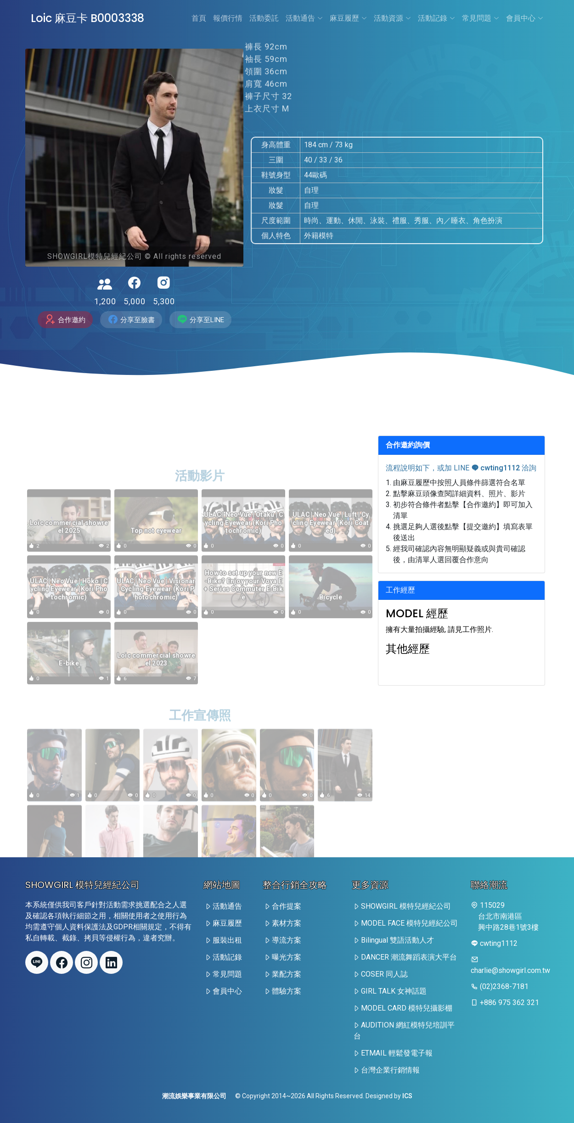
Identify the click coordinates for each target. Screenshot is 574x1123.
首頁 (198, 18)
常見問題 (480, 18)
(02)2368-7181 (504, 986)
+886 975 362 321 (509, 1002)
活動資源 (392, 18)
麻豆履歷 (348, 18)
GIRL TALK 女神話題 (394, 991)
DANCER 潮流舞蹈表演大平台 (409, 957)
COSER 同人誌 (384, 974)
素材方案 (286, 923)
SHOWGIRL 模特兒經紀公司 (406, 906)
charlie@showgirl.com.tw (510, 970)
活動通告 (304, 18)
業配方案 (286, 974)
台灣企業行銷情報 (390, 1070)
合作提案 (286, 906)
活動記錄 (436, 18)
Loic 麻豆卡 (87, 18)
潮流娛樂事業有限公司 (194, 1096)
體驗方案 (286, 991)
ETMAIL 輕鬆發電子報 (397, 1053)
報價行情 (227, 18)
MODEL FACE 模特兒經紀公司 (409, 923)
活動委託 (264, 18)
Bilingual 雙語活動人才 (397, 940)
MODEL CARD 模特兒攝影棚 (406, 1008)
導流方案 (286, 940)
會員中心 (524, 18)
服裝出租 (227, 940)
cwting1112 (495, 468)
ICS (407, 1096)
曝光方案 (286, 957)
